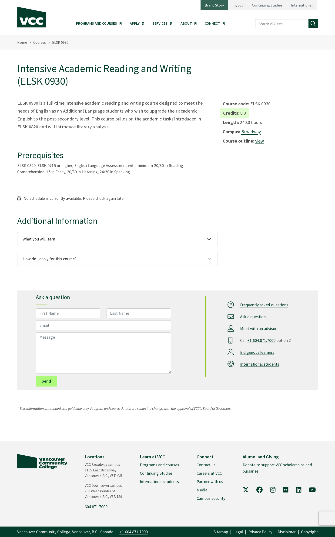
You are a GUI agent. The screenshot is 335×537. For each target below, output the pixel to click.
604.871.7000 (96, 506)
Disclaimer (287, 531)
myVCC (238, 5)
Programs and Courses (96, 23)
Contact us (206, 464)
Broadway (251, 131)
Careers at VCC (209, 473)
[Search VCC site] (282, 24)
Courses (39, 42)
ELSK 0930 (60, 42)
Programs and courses (159, 464)
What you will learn (39, 239)
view (259, 141)
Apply (135, 23)
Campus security (211, 498)
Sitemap (221, 531)
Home (22, 42)
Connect (212, 23)
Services (160, 23)
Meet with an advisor (258, 328)
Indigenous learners (257, 352)
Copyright (309, 531)
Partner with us (210, 481)
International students (259, 364)
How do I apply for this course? (49, 258)
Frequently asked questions (264, 304)
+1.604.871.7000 (261, 340)
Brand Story (214, 5)
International (302, 5)
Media (202, 490)
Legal (238, 531)
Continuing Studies (267, 5)
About (186, 23)
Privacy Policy (260, 531)
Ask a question (253, 316)
